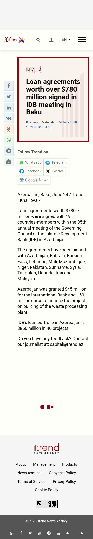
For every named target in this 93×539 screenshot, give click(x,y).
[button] (8, 85)
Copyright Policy (62, 473)
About (21, 464)
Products (69, 464)
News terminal (29, 473)
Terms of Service (31, 481)
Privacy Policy (64, 481)
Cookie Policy (46, 490)
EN (64, 40)
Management (44, 464)
